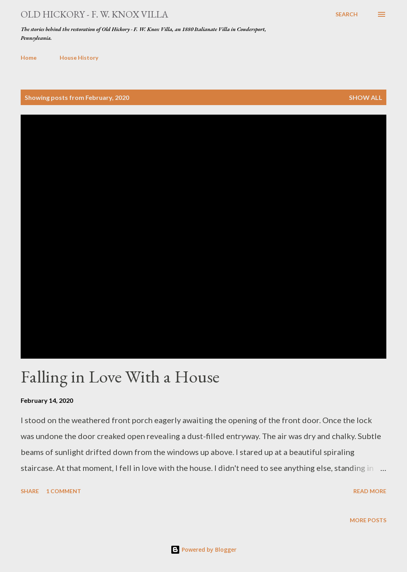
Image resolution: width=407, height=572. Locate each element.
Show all (365, 97)
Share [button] (30, 491)
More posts (368, 520)
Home (29, 57)
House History (79, 57)
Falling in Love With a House (120, 376)
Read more (369, 491)
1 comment (63, 491)
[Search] (346, 14)
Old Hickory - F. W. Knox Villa (94, 14)
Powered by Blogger (203, 549)
